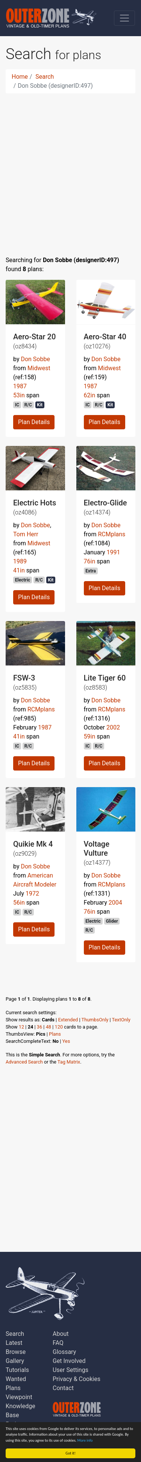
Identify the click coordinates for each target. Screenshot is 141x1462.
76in (90, 561)
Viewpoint (19, 1397)
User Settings (70, 1369)
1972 (32, 893)
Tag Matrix (69, 1062)
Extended (68, 1019)
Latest (14, 1342)
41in (19, 570)
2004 (115, 902)
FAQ (58, 1342)
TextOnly (121, 1019)
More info (85, 1440)
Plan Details (34, 422)
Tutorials (17, 1369)
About (61, 1333)
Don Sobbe (35, 359)
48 (48, 1027)
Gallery (15, 1360)
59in (90, 736)
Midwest (38, 368)
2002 (113, 727)
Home (20, 76)
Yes (66, 1041)
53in (19, 395)
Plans (55, 1034)
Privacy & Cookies (76, 1379)
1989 (20, 561)
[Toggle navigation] (124, 18)
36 (39, 1027)
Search (44, 76)
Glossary (64, 1351)
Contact (63, 1388)
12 (21, 1027)
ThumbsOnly (95, 1019)
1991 (113, 552)
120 (59, 1027)
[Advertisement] (70, 170)
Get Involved (69, 1360)
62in (90, 395)
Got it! (70, 1453)
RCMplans (111, 534)
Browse (16, 1351)
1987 (20, 386)
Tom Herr (25, 534)
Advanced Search (24, 1062)
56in (19, 902)
